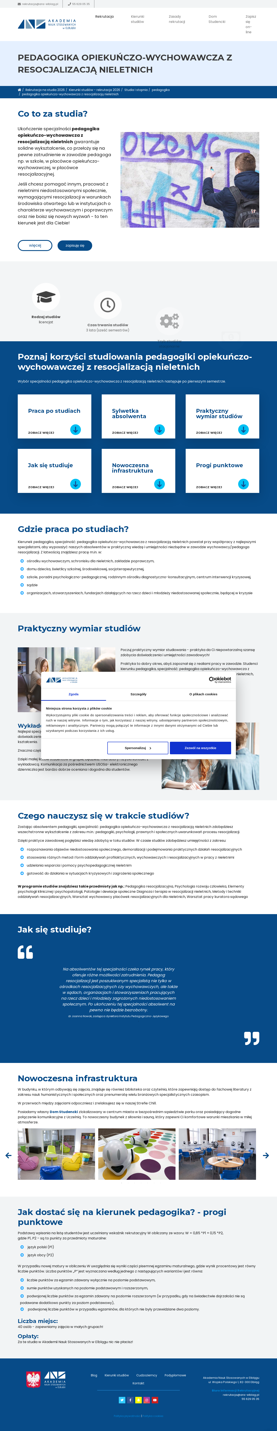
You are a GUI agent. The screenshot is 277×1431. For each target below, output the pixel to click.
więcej (35, 245)
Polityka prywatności (127, 1416)
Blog (94, 1375)
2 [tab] (128, 1183)
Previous (7, 1154)
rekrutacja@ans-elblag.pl (40, 4)
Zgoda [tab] (74, 694)
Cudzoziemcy (146, 1375)
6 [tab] (154, 1183)
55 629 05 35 (81, 4)
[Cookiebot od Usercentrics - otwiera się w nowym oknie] (212, 680)
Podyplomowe (175, 1375)
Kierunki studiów (137, 19)
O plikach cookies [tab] (203, 694)
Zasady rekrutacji (177, 19)
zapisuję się (75, 245)
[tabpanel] (138, 992)
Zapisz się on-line (251, 24)
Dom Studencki (217, 19)
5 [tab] (147, 1183)
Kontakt (138, 1383)
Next (265, 1154)
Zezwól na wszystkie (200, 748)
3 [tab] (134, 1183)
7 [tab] (160, 1183)
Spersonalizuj (138, 748)
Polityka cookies (153, 1416)
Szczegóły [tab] (138, 694)
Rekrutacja (104, 16)
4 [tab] (141, 1183)
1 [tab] (138, 1021)
